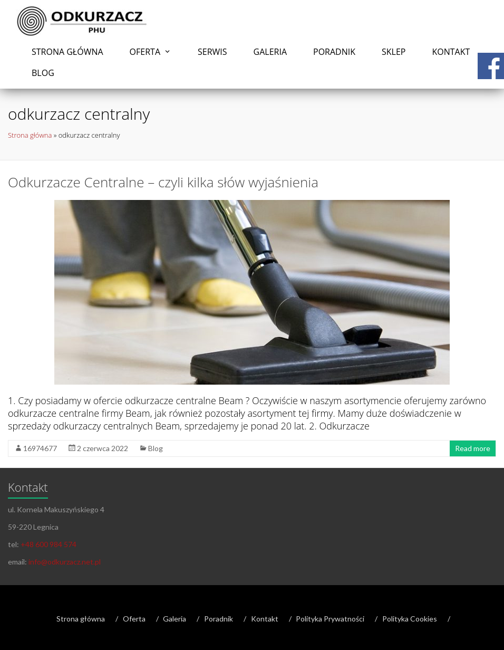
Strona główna (67, 52)
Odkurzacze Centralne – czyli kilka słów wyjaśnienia (163, 182)
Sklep (393, 52)
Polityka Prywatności (330, 618)
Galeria (270, 52)
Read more (472, 448)
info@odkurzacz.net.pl (64, 561)
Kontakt (451, 52)
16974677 (40, 448)
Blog (43, 73)
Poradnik (334, 52)
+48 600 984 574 (48, 544)
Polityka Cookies (409, 618)
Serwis (212, 52)
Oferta (145, 52)
